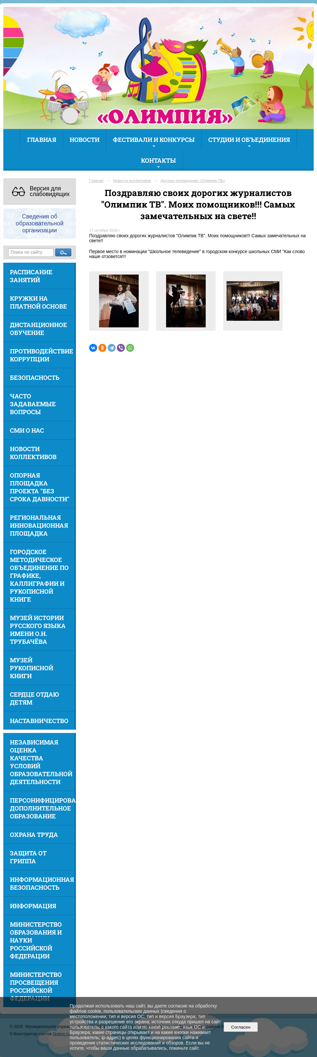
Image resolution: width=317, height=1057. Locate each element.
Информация (33, 906)
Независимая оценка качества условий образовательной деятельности (41, 762)
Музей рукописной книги (31, 668)
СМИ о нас (27, 430)
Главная (41, 140)
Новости (84, 140)
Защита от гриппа (28, 857)
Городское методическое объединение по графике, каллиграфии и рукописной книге (39, 575)
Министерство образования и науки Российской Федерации (36, 940)
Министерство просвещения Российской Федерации (36, 986)
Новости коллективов (33, 453)
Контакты (158, 160)
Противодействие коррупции (41, 355)
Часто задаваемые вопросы (33, 404)
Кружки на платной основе (38, 302)
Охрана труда (34, 835)
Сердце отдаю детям (34, 698)
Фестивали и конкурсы (154, 140)
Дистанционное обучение (38, 329)
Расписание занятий (31, 276)
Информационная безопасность (42, 883)
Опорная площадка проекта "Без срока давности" (39, 487)
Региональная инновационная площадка (39, 525)
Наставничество (39, 721)
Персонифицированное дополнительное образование (43, 808)
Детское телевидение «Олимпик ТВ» (192, 180)
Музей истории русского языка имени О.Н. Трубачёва (38, 629)
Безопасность (34, 377)
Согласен (241, 1027)
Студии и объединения (249, 140)
